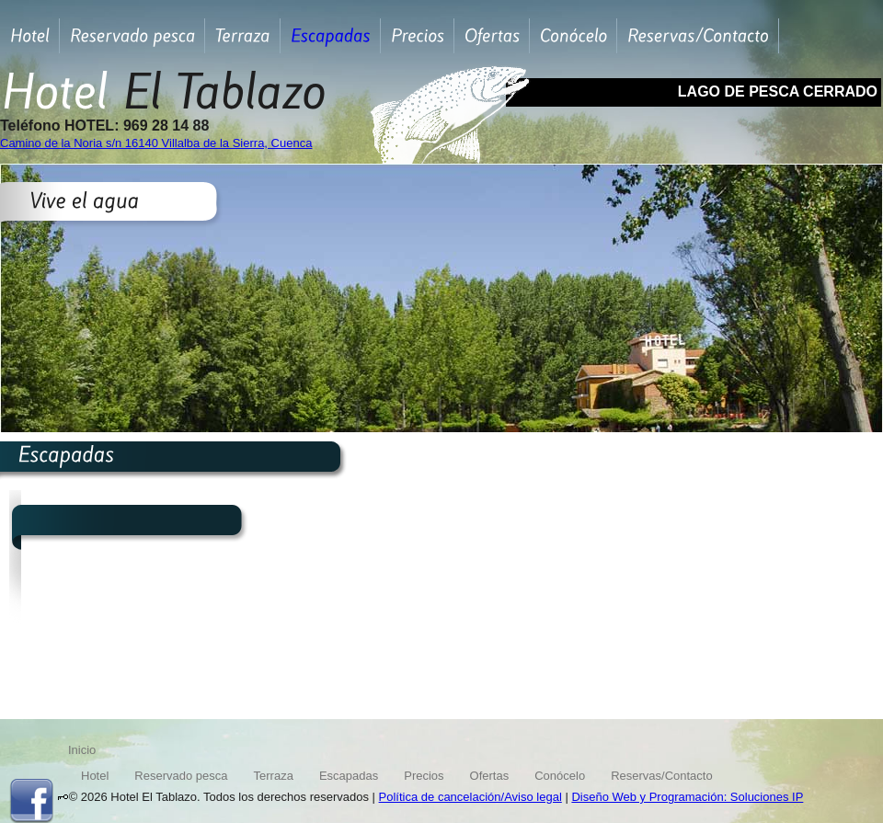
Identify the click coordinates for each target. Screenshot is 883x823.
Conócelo (559, 776)
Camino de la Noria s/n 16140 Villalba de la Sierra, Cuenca (156, 143)
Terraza (273, 776)
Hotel (95, 776)
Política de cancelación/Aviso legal (470, 797)
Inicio (82, 750)
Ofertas (490, 776)
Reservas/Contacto (662, 776)
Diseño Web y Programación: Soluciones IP (687, 797)
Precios (423, 776)
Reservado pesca (180, 776)
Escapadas (348, 776)
